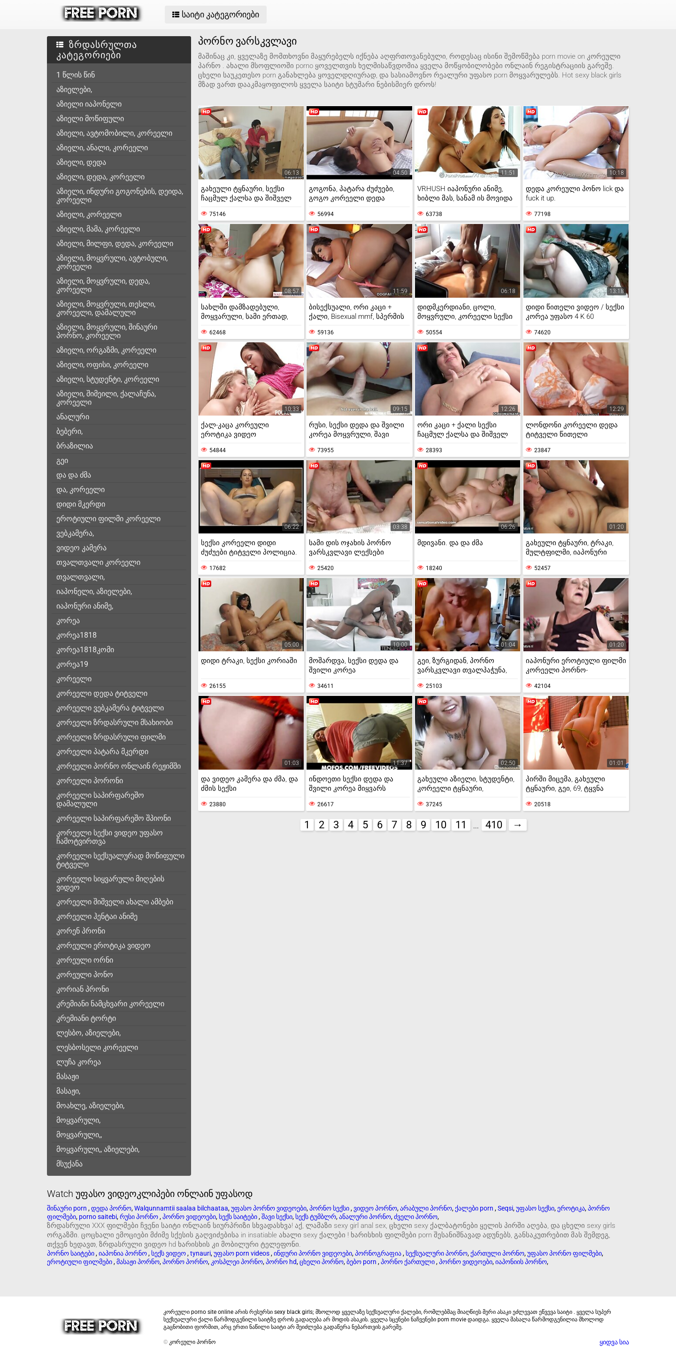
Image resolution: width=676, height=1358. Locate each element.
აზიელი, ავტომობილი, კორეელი (114, 133)
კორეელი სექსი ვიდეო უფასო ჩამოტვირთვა (109, 837)
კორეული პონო (84, 974)
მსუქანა (69, 1163)
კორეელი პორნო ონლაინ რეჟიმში (118, 766)
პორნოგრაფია (379, 1253)
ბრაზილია (74, 445)
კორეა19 (72, 664)
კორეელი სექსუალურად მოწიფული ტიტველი (120, 860)
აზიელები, (74, 89)
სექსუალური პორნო (437, 1253)
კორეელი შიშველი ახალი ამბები (114, 901)
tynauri (200, 1253)
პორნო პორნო (185, 1261)
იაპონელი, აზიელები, (94, 591)
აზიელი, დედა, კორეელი (100, 176)
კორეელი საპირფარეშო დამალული (100, 799)
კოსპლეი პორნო (237, 1261)
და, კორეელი (80, 489)
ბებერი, (69, 431)
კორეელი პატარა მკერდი (102, 751)
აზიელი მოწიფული (90, 118)
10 (440, 825)
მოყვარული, (78, 1120)
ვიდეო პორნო (375, 1208)
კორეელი (74, 678)
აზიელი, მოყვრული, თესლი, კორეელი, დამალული (105, 308)
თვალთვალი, (80, 576)
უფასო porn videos (242, 1253)
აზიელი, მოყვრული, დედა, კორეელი (103, 285)
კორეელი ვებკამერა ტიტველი (110, 707)
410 (493, 825)
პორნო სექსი (330, 1208)
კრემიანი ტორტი (86, 1018)
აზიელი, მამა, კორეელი (98, 228)
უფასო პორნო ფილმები (564, 1253)
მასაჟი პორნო (138, 1261)
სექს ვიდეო (169, 1253)
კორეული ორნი (84, 960)
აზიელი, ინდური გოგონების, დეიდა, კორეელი (119, 195)
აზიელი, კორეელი (89, 214)
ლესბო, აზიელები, (88, 1032)
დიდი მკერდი (80, 504)
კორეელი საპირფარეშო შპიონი (113, 818)
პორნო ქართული (408, 1261)
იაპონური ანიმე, (84, 606)
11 (461, 825)
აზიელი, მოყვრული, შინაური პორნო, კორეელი (106, 331)
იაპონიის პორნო (521, 1261)
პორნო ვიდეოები (189, 1216)
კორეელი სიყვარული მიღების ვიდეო (110, 883)
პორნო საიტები (71, 1253)
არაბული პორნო (426, 1208)
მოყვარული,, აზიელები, (97, 1149)
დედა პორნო (111, 1208)
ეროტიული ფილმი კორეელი (108, 518)
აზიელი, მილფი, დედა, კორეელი (114, 243)
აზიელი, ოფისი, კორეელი (102, 364)
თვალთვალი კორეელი (98, 562)
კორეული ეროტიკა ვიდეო (103, 945)
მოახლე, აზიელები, (90, 1105)
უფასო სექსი (535, 1208)
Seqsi (505, 1208)
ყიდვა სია (614, 1342)
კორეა (68, 620)
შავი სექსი (276, 1216)
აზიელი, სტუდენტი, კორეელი (107, 379)
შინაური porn (67, 1208)
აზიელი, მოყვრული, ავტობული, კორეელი (112, 262)
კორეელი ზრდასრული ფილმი (111, 737)
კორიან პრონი (82, 989)
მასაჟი (67, 1076)
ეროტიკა (571, 1208)
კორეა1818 (76, 635)
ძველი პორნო (416, 1216)
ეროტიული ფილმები (80, 1261)
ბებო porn (362, 1261)
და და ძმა (73, 475)
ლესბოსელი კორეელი (97, 1047)
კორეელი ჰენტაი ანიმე (97, 916)
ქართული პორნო (497, 1253)
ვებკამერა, (75, 533)
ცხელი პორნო (322, 1261)
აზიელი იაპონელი (89, 104)
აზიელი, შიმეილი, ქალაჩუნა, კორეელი (106, 398)
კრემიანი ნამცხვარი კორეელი (110, 1003)
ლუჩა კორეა (78, 1061)
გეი (62, 460)
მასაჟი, (68, 1091)
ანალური (72, 416)
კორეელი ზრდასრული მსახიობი (114, 722)
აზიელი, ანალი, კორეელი (102, 147)
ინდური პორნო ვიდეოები (313, 1253)
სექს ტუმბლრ (315, 1216)
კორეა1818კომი (85, 649)
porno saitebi (98, 1216)
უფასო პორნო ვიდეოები (269, 1208)
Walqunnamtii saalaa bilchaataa (181, 1208)
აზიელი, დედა (81, 162)
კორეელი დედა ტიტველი (101, 693)
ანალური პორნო (365, 1216)
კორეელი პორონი (89, 780)
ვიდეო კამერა (81, 547)
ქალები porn (475, 1208)
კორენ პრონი (80, 930)
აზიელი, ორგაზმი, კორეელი (106, 350)
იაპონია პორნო (123, 1253)
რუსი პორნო (140, 1216)
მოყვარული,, (79, 1134)
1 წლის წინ (75, 74)
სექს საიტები (239, 1216)
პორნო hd (281, 1261)
